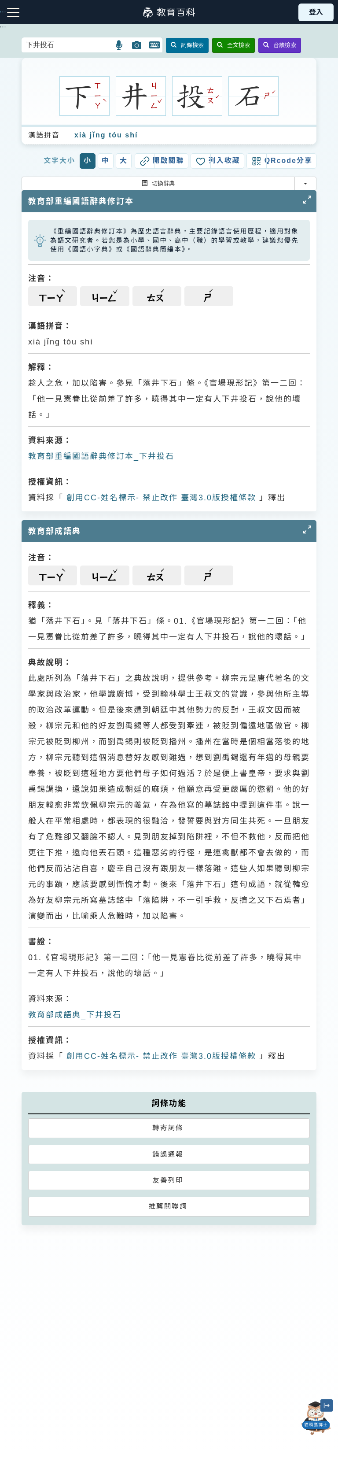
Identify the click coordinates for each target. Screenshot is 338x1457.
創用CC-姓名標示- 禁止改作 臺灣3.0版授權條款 (159, 497)
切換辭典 (158, 183)
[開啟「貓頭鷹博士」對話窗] (316, 1418)
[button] (119, 44)
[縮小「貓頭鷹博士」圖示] (326, 1405)
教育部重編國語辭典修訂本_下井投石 (101, 456)
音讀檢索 (279, 45)
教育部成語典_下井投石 (74, 1014)
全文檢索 (233, 45)
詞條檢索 (187, 45)
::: (3, 27)
